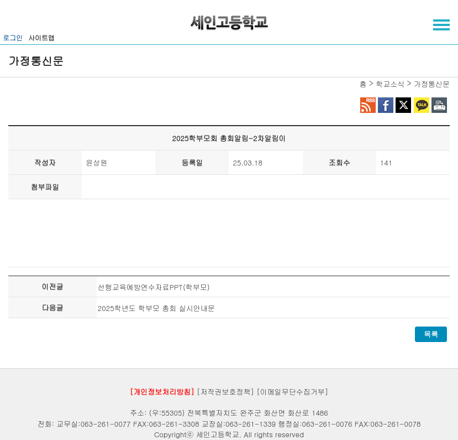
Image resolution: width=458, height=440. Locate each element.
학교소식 (390, 84)
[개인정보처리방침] (162, 391)
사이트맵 (41, 37)
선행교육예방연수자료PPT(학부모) (154, 287)
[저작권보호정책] (225, 391)
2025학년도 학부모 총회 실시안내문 (156, 308)
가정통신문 (432, 84)
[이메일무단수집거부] (292, 391)
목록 (431, 334)
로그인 (13, 37)
